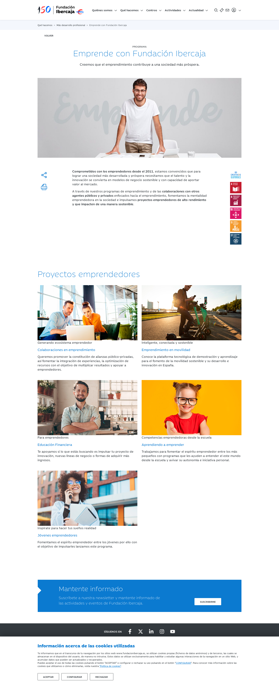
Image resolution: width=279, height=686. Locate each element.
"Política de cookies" (110, 665)
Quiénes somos (102, 10)
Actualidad (196, 10)
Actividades (173, 10)
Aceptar (48, 676)
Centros (151, 10)
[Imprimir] (44, 187)
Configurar (74, 676)
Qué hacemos (129, 10)
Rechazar (101, 676)
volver (48, 35)
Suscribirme (208, 601)
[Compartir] (44, 175)
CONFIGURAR (183, 662)
